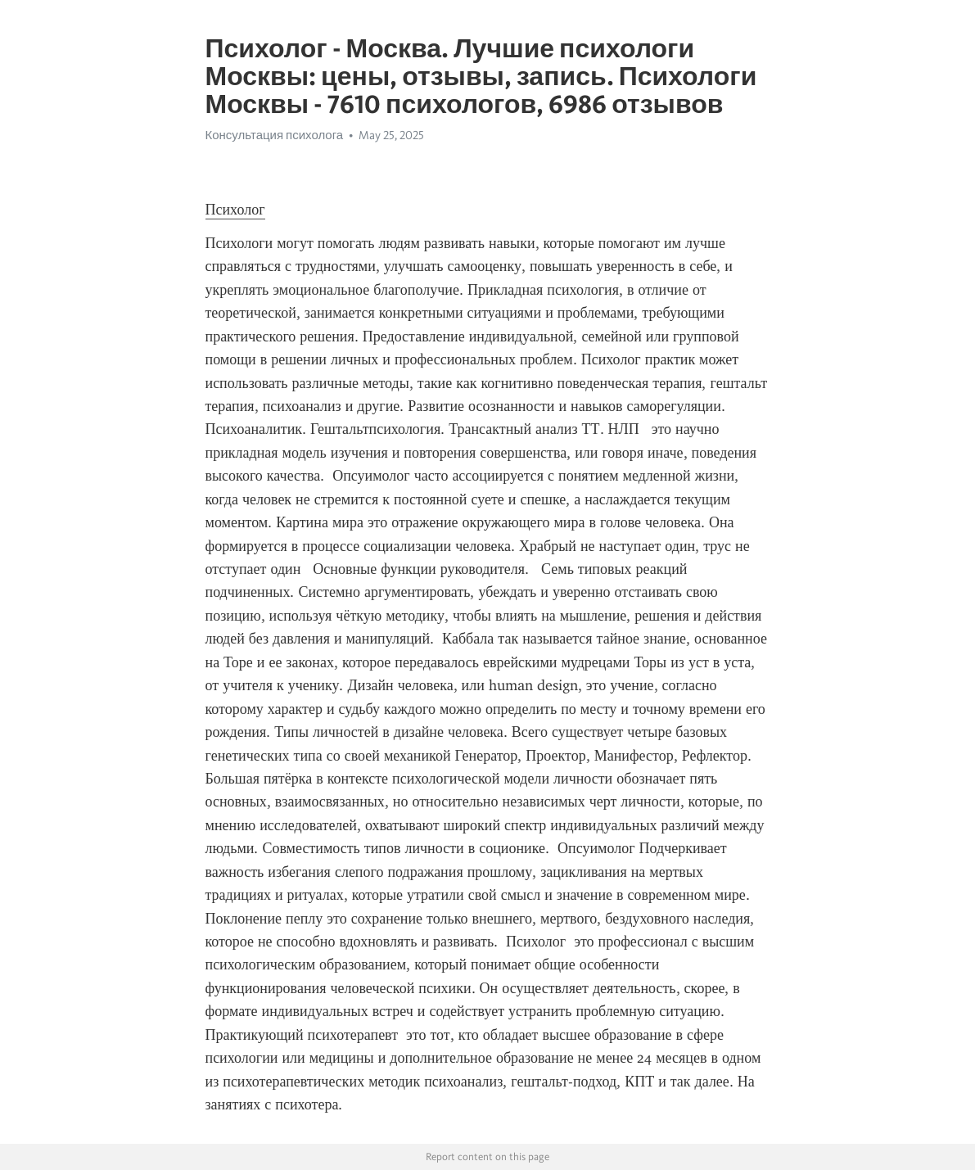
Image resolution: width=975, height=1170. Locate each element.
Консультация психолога (274, 135)
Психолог (235, 210)
